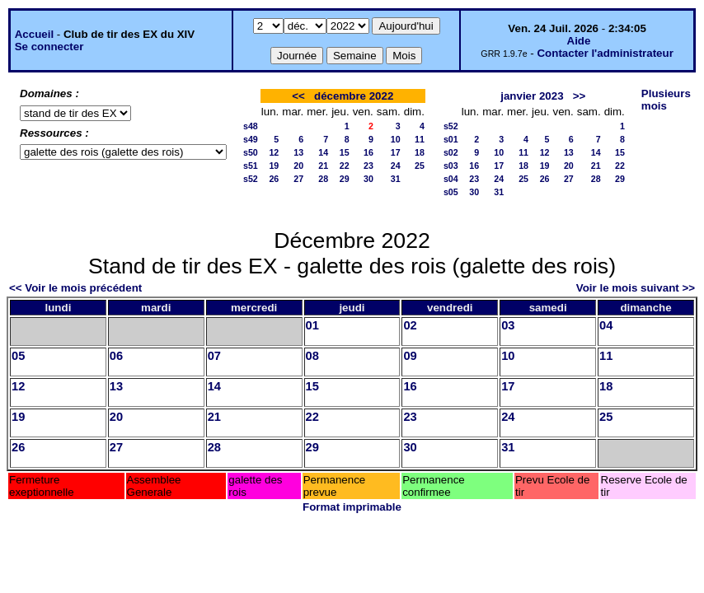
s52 (250, 179)
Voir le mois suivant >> (635, 288)
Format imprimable (352, 507)
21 (323, 165)
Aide (579, 41)
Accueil (34, 34)
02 (409, 325)
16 (368, 152)
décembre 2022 (353, 96)
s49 (250, 139)
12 (274, 152)
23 (368, 165)
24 (396, 165)
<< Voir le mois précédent (75, 288)
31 (396, 179)
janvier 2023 (531, 96)
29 (345, 179)
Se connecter (49, 46)
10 (396, 139)
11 (420, 139)
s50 (250, 152)
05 (18, 355)
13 (298, 152)
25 (420, 165)
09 (409, 355)
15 (345, 152)
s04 (451, 179)
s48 (250, 126)
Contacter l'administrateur (605, 53)
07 (214, 355)
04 (605, 325)
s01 (451, 139)
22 (345, 165)
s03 (451, 165)
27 (298, 179)
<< (298, 96)
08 (312, 355)
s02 (451, 152)
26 (274, 179)
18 (420, 152)
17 (396, 152)
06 (116, 355)
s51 (250, 165)
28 (323, 179)
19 (274, 165)
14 (323, 152)
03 (507, 325)
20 (298, 165)
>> (579, 96)
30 (368, 179)
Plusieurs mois (666, 99)
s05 (451, 192)
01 (312, 325)
